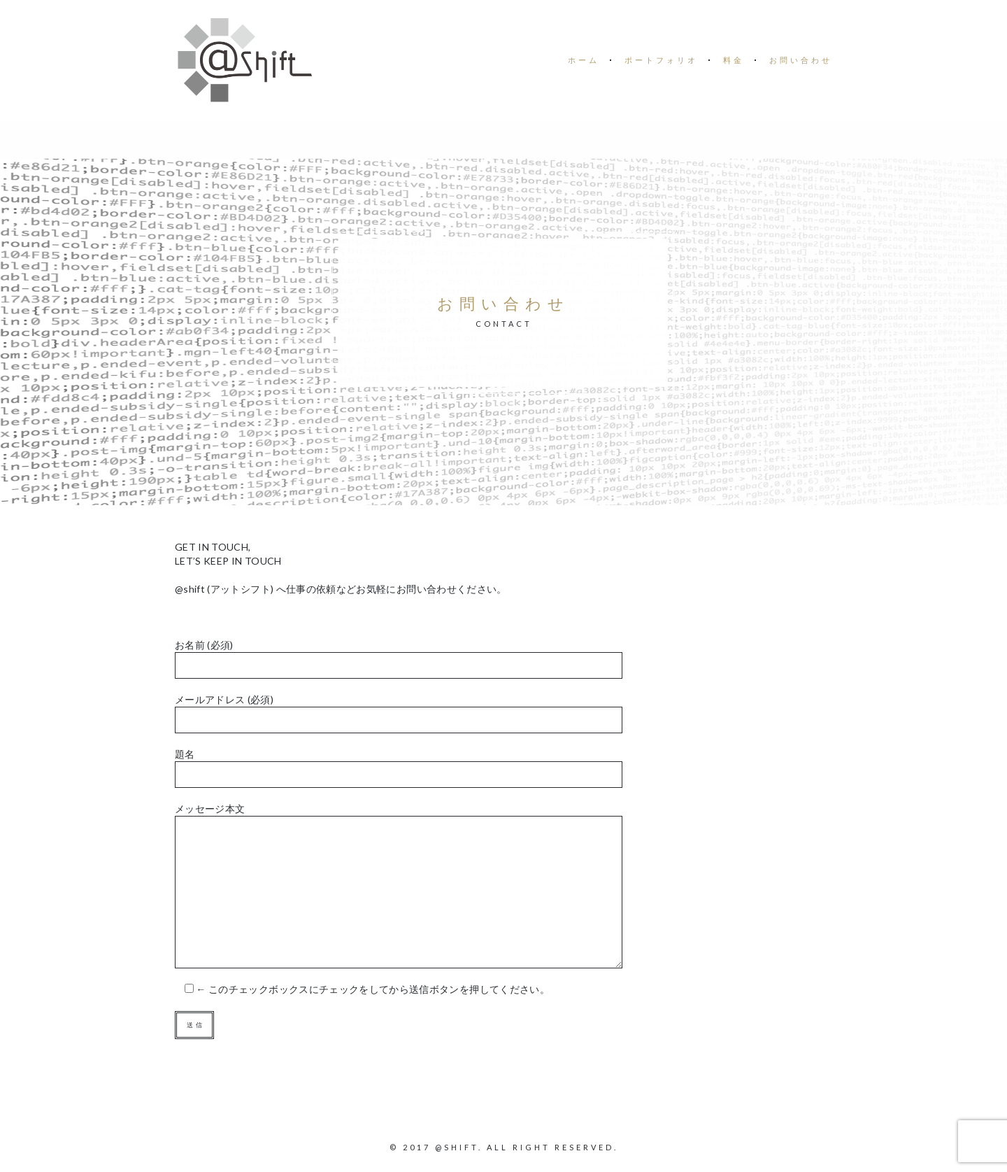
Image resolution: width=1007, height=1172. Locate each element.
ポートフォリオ (661, 59)
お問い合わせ (800, 59)
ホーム (583, 59)
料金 (733, 59)
